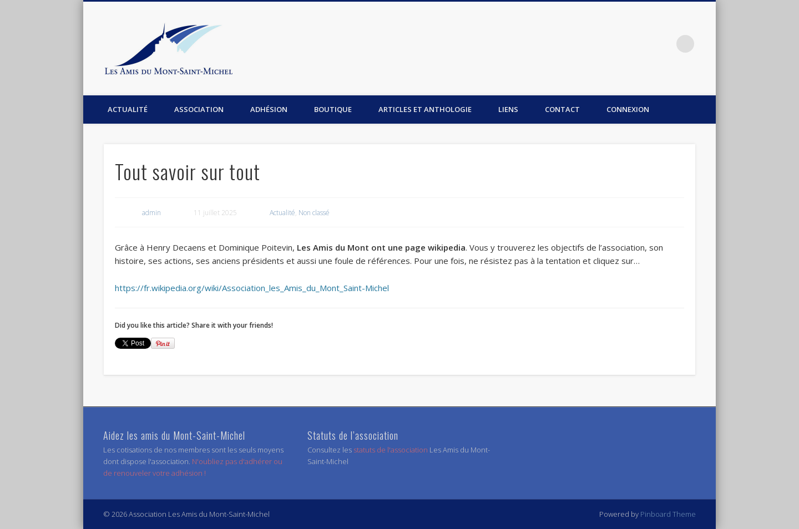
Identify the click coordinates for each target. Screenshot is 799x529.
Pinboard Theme (668, 514)
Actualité (128, 109)
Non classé (314, 212)
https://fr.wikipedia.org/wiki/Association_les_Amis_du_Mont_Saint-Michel (252, 287)
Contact (562, 109)
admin (151, 212)
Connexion (627, 109)
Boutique (333, 109)
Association (199, 109)
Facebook (662, 44)
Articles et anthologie (425, 109)
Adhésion (268, 109)
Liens (508, 109)
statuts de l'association (391, 450)
